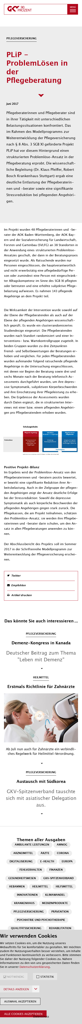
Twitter (15, 576)
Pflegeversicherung (29, 912)
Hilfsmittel (64, 886)
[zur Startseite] (35, 9)
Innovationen (27, 895)
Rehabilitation (60, 928)
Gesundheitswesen (22, 878)
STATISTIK (47, 977)
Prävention (60, 912)
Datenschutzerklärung (35, 967)
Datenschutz (41, 1016)
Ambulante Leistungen (32, 845)
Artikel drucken (21, 595)
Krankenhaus (24, 903)
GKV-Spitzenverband (58, 878)
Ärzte (45, 853)
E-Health (47, 861)
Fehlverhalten (31, 870)
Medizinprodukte (55, 903)
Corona (63, 853)
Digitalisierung (21, 861)
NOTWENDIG (15, 977)
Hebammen (17, 886)
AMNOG (62, 845)
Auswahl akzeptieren (20, 1001)
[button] (72, 9)
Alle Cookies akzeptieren (23, 1014)
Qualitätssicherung (26, 928)
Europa (67, 861)
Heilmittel (40, 886)
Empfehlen (18, 585)
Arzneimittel (23, 853)
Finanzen (56, 870)
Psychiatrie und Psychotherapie (41, 920)
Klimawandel (55, 895)
